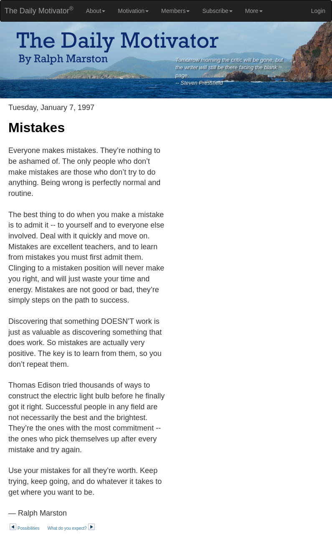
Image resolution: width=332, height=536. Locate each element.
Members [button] (175, 11)
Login (318, 11)
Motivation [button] (133, 11)
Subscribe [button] (217, 11)
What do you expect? (71, 528)
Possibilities (24, 528)
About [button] (96, 11)
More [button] (254, 11)
